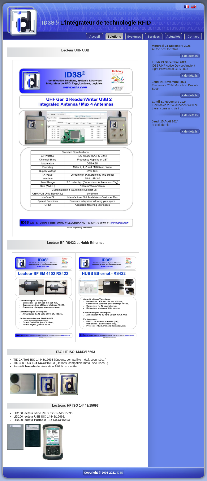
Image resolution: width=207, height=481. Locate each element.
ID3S (119, 472)
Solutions (114, 36)
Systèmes (134, 36)
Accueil (94, 36)
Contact (193, 36)
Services (154, 36)
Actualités (174, 36)
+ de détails (190, 56)
